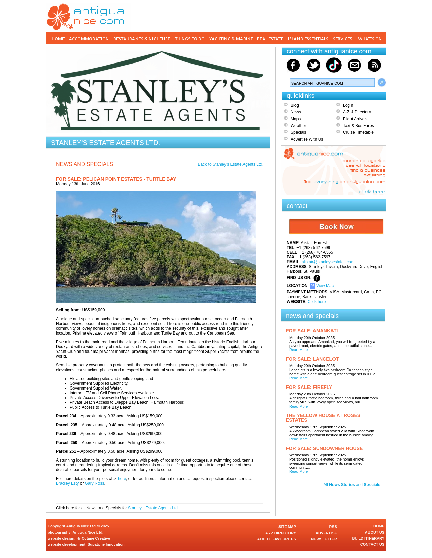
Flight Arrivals (355, 118)
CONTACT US (372, 544)
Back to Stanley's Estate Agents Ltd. (230, 164)
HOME (378, 526)
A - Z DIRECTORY (280, 533)
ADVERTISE (326, 533)
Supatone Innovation (106, 544)
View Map (325, 285)
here (122, 478)
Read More (298, 350)
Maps (296, 118)
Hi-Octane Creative (93, 538)
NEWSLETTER (324, 539)
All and (352, 484)
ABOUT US (374, 532)
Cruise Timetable (358, 132)
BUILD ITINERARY (368, 538)
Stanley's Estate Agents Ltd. (153, 508)
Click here (317, 301)
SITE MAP (287, 527)
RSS (333, 527)
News (296, 112)
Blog (295, 105)
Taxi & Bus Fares (358, 125)
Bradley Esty (67, 483)
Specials (298, 132)
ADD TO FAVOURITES (276, 539)
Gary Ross (94, 483)
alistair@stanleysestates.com (328, 261)
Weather (298, 125)
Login (348, 105)
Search (381, 82)
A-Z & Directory (357, 112)
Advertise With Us (307, 139)
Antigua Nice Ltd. (88, 532)
